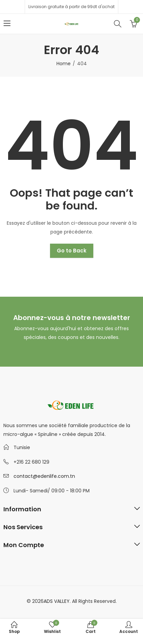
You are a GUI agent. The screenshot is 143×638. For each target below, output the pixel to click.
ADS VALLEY (57, 601)
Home (63, 63)
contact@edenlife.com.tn (44, 476)
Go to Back (72, 250)
